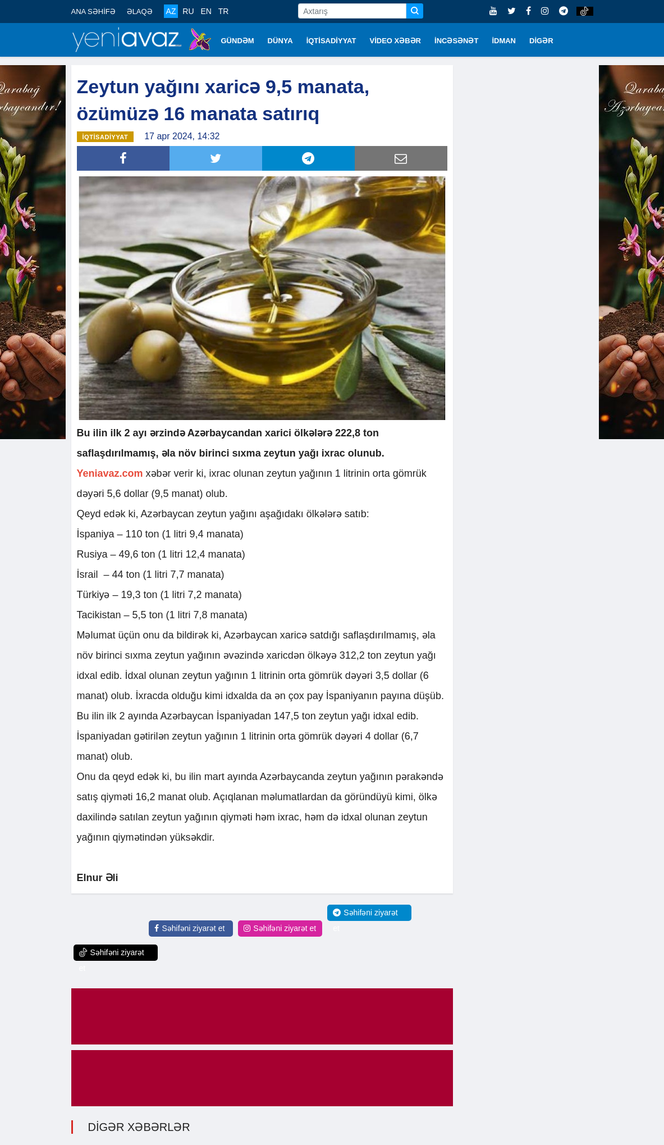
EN (205, 11)
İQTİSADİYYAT (331, 41)
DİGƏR (541, 41)
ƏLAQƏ (140, 11)
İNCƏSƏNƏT (456, 41)
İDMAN (504, 41)
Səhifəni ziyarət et (189, 928)
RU (188, 11)
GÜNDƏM (237, 41)
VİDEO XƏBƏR (396, 41)
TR (223, 11)
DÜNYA (280, 41)
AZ (171, 11)
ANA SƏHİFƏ (93, 11)
